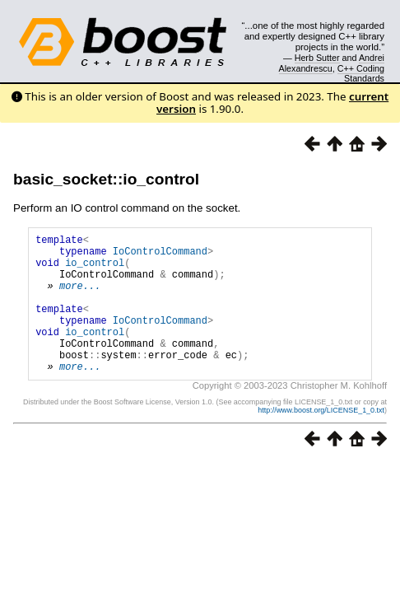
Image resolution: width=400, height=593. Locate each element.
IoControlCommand (160, 256)
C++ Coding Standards (360, 73)
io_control (94, 270)
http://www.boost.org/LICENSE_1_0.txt (321, 440)
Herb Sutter (317, 58)
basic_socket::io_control (106, 179)
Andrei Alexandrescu (332, 62)
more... (79, 298)
